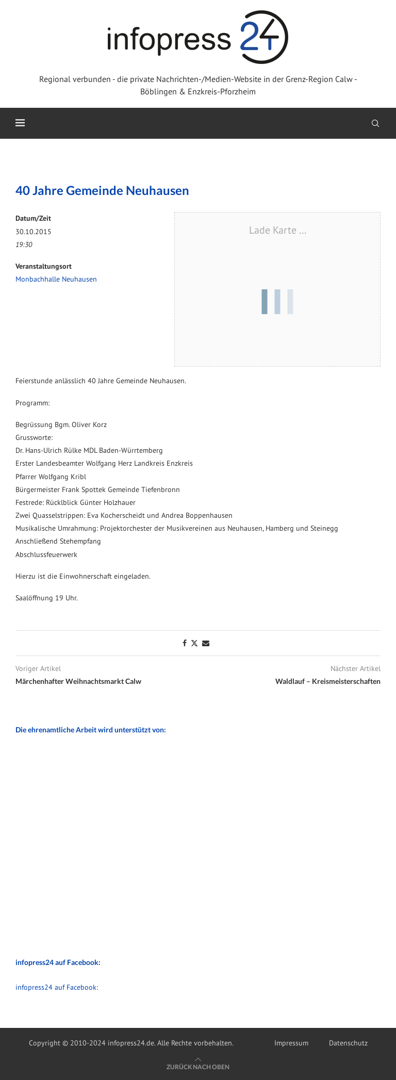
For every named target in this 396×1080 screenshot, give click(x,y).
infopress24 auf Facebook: (56, 987)
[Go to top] (198, 1066)
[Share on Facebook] (185, 643)
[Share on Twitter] (194, 643)
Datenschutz (348, 1043)
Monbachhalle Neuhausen (56, 279)
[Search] (375, 123)
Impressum (291, 1043)
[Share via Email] (205, 643)
